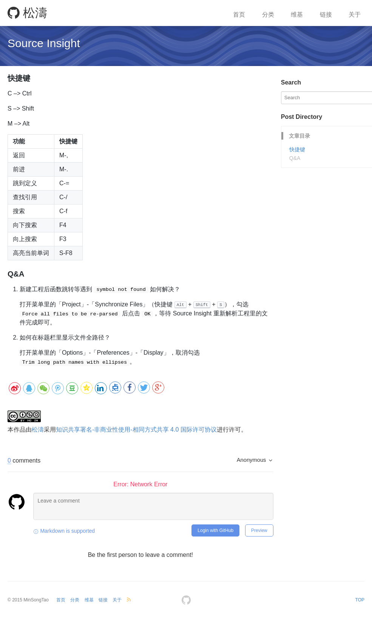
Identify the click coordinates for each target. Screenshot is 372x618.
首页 (239, 14)
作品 (20, 429)
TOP (359, 599)
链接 (326, 14)
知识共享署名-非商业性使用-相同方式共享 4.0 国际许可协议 (136, 429)
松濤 (27, 13)
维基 (297, 14)
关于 (355, 14)
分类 (268, 14)
